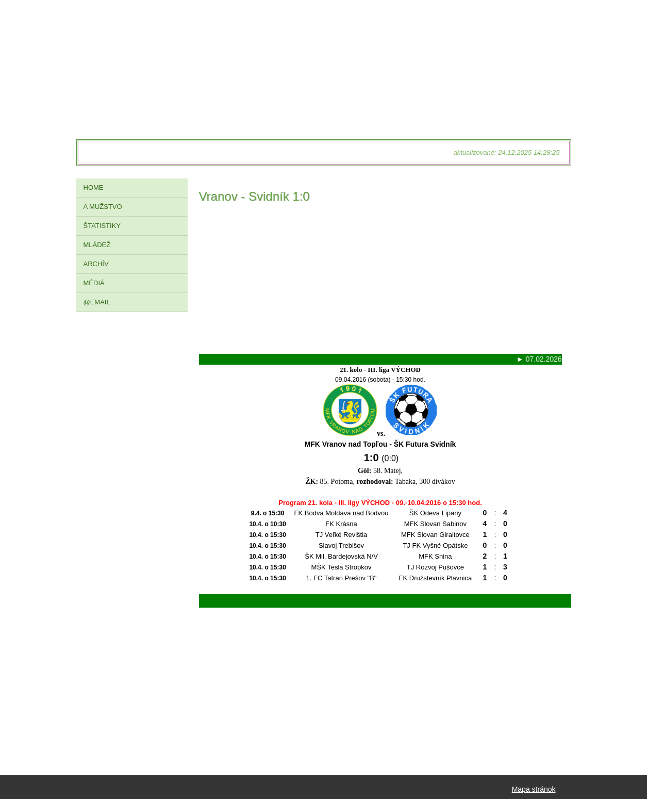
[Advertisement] (380, 281)
